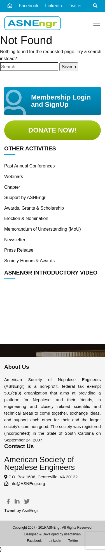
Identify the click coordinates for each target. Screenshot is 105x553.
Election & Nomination (26, 218)
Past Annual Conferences (29, 166)
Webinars (13, 176)
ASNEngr (53, 528)
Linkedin (55, 541)
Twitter (73, 541)
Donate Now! (52, 130)
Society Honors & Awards (29, 260)
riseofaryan (72, 534)
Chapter (12, 187)
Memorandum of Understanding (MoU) (42, 229)
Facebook (28, 5)
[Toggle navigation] (96, 23)
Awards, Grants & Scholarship (34, 208)
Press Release (18, 250)
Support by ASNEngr (25, 197)
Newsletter (14, 239)
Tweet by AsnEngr (21, 510)
